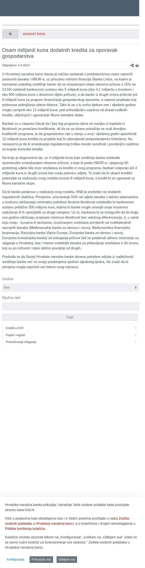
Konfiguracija (15, 559)
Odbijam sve (66, 559)
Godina (7, 279)
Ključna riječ (11, 297)
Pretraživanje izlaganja (72, 342)
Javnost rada (33, 34)
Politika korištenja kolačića (25, 528)
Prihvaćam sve (41, 559)
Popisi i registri (72, 335)
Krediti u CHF (72, 328)
